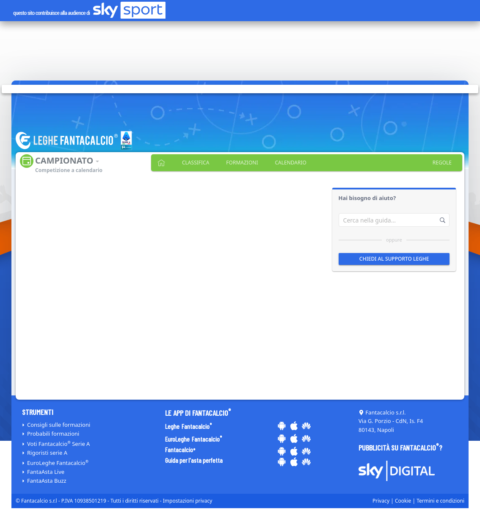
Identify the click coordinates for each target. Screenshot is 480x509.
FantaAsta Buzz (46, 480)
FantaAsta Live (45, 472)
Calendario (290, 162)
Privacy (380, 500)
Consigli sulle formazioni (58, 424)
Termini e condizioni (440, 500)
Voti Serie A (58, 444)
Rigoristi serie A (47, 452)
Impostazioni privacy (187, 500)
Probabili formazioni (53, 433)
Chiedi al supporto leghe (394, 258)
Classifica (195, 162)
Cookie (403, 500)
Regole (442, 162)
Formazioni (242, 162)
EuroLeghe (57, 463)
